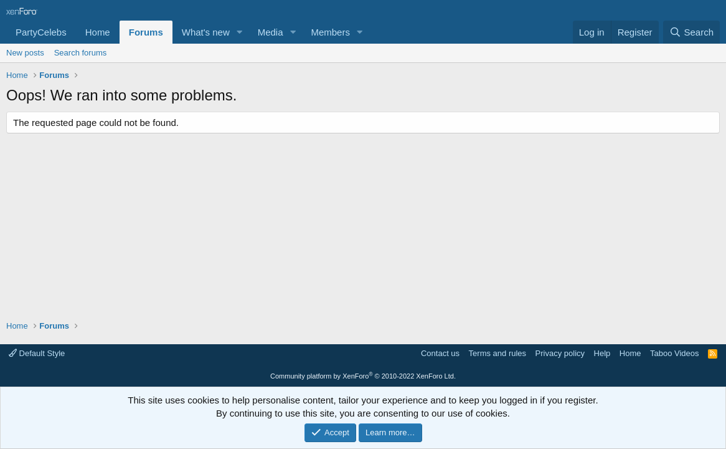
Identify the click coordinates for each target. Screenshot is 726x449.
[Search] (691, 32)
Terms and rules (497, 353)
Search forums (80, 52)
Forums (146, 32)
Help (602, 353)
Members (330, 32)
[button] (239, 32)
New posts (25, 52)
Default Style (37, 353)
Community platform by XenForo (363, 376)
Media (270, 32)
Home (97, 32)
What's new (206, 32)
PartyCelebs (41, 32)
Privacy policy (560, 353)
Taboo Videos (674, 353)
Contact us (440, 353)
